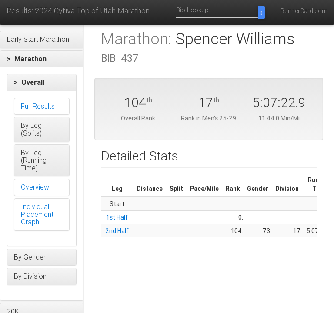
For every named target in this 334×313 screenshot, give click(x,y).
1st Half (117, 217)
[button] (41, 39)
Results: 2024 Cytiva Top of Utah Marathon (78, 11)
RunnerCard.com (304, 11)
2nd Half (117, 231)
